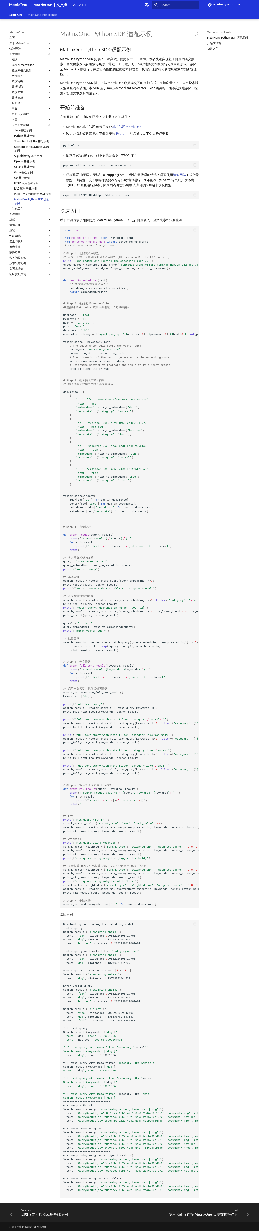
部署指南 (30, 214)
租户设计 (31, 103)
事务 (31, 108)
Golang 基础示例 (24, 166)
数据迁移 (30, 225)
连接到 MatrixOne (31, 65)
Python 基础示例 (24, 135)
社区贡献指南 (30, 274)
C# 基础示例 (22, 177)
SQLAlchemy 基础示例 (28, 156)
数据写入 (31, 76)
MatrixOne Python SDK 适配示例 (31, 201)
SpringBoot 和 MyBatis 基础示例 (31, 148)
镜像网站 (179, 175)
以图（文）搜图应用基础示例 (32, 194)
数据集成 (31, 97)
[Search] (175, 5)
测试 (30, 230)
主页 (12, 37)
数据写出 (31, 81)
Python (121, 133)
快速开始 (30, 48)
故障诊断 (30, 252)
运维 (30, 219)
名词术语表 (16, 268)
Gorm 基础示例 (23, 172)
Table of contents (219, 32)
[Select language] (147, 5)
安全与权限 (30, 241)
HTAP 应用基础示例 (26, 183)
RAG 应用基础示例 (25, 188)
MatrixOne (16, 14)
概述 (14, 59)
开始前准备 (214, 43)
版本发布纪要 (30, 263)
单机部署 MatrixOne (126, 127)
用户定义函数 (31, 114)
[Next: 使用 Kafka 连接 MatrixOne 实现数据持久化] (207, 1214)
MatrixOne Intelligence (42, 14)
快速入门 (213, 48)
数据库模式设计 (31, 70)
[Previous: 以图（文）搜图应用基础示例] (40, 1214)
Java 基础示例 (23, 130)
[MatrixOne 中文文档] (18, 5)
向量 (31, 119)
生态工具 (31, 209)
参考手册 (30, 247)
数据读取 (31, 86)
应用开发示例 (31, 125)
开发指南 (30, 54)
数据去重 (31, 92)
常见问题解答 (30, 258)
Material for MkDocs (34, 1226)
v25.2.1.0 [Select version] (79, 5)
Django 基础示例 (24, 161)
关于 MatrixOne (30, 43)
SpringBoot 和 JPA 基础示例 (31, 141)
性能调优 (30, 236)
